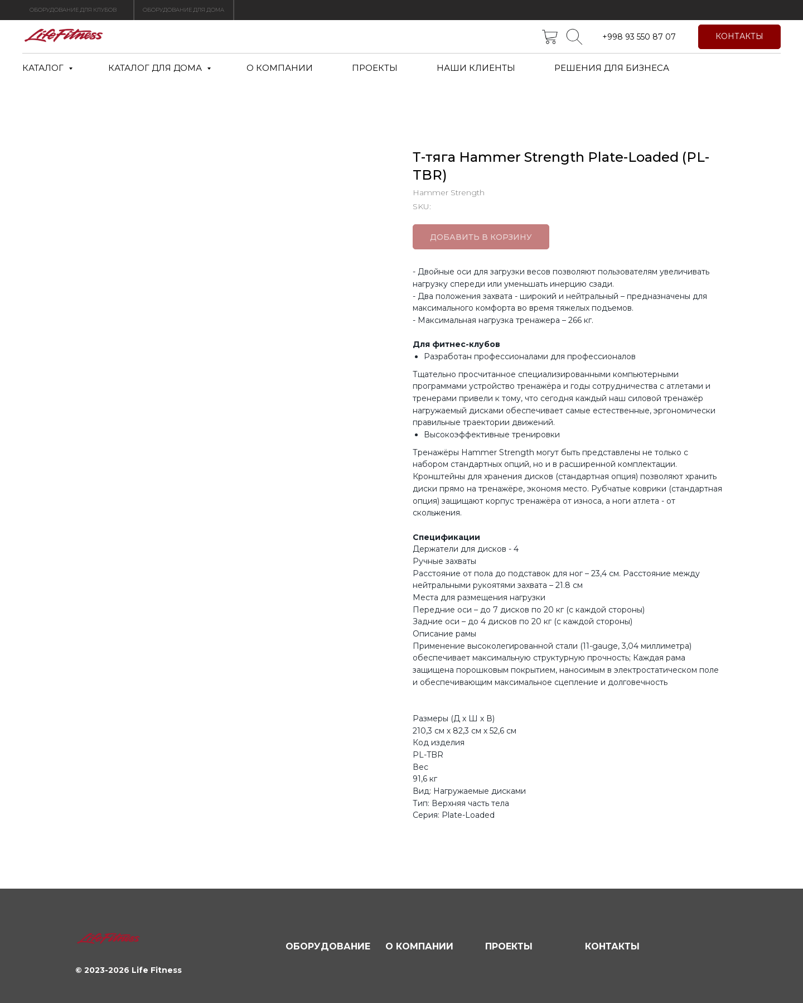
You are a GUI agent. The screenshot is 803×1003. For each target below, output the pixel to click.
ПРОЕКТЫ (375, 67)
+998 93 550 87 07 (639, 37)
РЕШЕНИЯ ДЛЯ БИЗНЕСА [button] (611, 67)
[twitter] (549, 36)
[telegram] (574, 36)
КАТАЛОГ (44, 67)
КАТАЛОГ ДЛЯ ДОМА (156, 67)
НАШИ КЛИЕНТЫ (476, 67)
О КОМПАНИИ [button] (279, 67)
